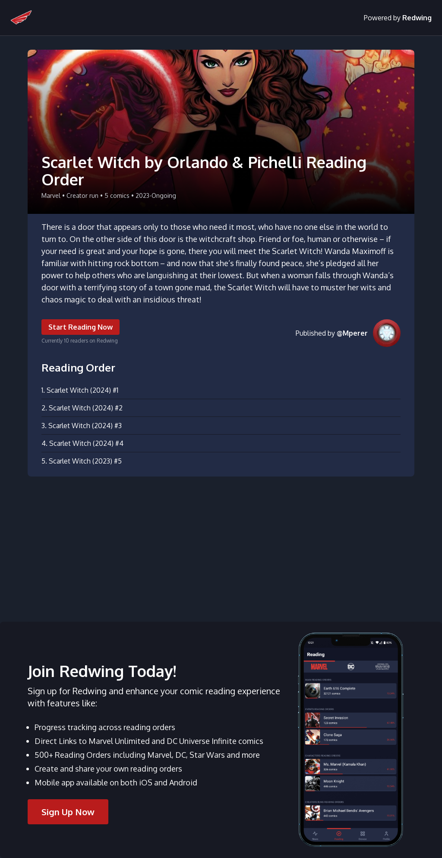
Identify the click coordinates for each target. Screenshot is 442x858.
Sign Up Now (68, 811)
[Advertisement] (221, 543)
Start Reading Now (80, 327)
